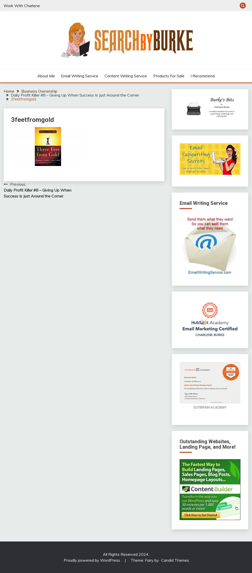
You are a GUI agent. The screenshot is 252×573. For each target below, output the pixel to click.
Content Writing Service (126, 75)
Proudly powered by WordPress (92, 560)
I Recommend (202, 75)
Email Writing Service (79, 75)
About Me (46, 75)
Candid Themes (175, 560)
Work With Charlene (22, 5)
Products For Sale (168, 75)
